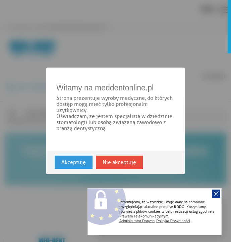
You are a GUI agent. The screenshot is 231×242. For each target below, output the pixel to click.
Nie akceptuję (119, 162)
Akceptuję (73, 162)
